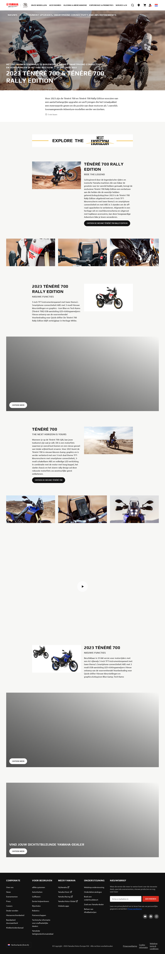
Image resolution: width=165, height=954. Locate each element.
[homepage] (12, 5)
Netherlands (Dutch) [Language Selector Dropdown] (18, 944)
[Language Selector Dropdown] (156, 5)
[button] (82, 586)
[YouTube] (145, 916)
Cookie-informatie (143, 946)
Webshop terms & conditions (154, 946)
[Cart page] (144, 5)
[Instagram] (156, 916)
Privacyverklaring (135, 909)
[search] (132, 5)
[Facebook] (150, 916)
